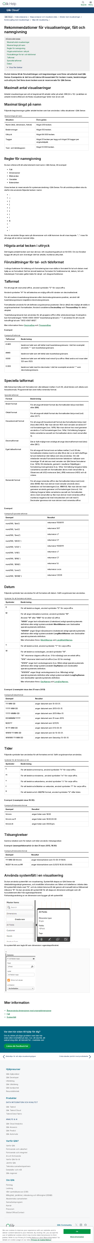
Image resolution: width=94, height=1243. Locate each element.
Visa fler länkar (15, 67)
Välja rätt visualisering (40, 20)
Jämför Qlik (11, 1163)
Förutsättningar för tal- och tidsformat (21, 54)
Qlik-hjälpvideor (12, 1074)
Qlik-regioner (11, 1173)
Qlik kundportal (12, 1088)
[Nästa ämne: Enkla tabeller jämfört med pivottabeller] (70, 1056)
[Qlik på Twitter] (76, 1225)
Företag (9, 1185)
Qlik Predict (11, 1131)
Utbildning (10, 1081)
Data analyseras (21, 17)
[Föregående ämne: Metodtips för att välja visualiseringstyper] (24, 1056)
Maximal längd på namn (16, 45)
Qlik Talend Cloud (13, 1110)
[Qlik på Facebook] (85, 1225)
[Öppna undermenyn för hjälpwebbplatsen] (3, 10)
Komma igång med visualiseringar (16, 20)
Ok (77, 1231)
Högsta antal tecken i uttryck (18, 51)
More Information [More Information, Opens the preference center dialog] (77, 1237)
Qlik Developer (12, 1077)
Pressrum (10, 1209)
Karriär (9, 1205)
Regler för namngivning (16, 48)
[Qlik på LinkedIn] (81, 1225)
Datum (9, 64)
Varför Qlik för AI (13, 1159)
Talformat (10, 57)
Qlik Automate (12, 1134)
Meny (90, 5)
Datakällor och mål (14, 1170)
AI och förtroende (13, 1156)
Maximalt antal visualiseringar (18, 42)
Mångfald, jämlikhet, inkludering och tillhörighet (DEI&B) (29, 1195)
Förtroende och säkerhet (16, 1149)
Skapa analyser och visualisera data (43, 17)
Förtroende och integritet (16, 1152)
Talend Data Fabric (14, 1114)
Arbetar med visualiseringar (70, 17)
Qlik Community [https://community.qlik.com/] (64, 1225)
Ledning (9, 1188)
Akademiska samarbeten (16, 1199)
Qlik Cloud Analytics (14, 1124)
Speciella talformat (14, 61)
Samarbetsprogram (14, 1202)
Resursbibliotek (12, 1091)
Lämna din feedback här (17, 1046)
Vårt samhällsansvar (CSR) (17, 1192)
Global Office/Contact (15, 1212)
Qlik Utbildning (12, 1084)
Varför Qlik (10, 1146)
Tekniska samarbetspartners (18, 1166)
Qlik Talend (11, 1107)
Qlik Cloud (13, 10)
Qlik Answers (11, 1127)
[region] (46, 1234)
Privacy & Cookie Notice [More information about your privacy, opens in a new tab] (41, 1240)
